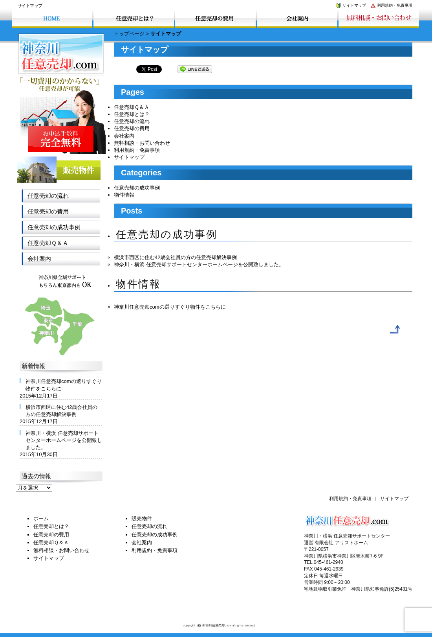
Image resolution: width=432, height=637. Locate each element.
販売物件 (142, 518)
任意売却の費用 (132, 128)
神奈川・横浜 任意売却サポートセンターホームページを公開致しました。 (199, 264)
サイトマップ (350, 5)
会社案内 (124, 136)
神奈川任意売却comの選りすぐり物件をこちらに (170, 307)
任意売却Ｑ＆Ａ (131, 107)
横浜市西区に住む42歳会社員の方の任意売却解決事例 (175, 257)
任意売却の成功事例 (137, 188)
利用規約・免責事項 (391, 5)
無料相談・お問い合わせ (142, 143)
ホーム (41, 518)
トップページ (129, 34)
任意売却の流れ (132, 121)
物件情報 (124, 195)
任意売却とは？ (132, 114)
